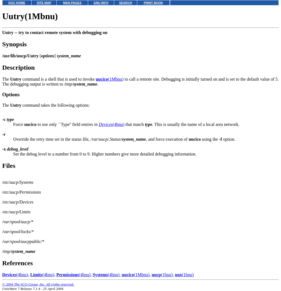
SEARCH (125, 2)
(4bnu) (111, 124)
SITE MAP (44, 2)
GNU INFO (101, 2)
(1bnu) (162, 274)
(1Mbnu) (109, 79)
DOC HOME (17, 2)
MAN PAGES (72, 2)
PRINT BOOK (153, 2)
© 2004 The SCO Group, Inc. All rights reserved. (38, 284)
